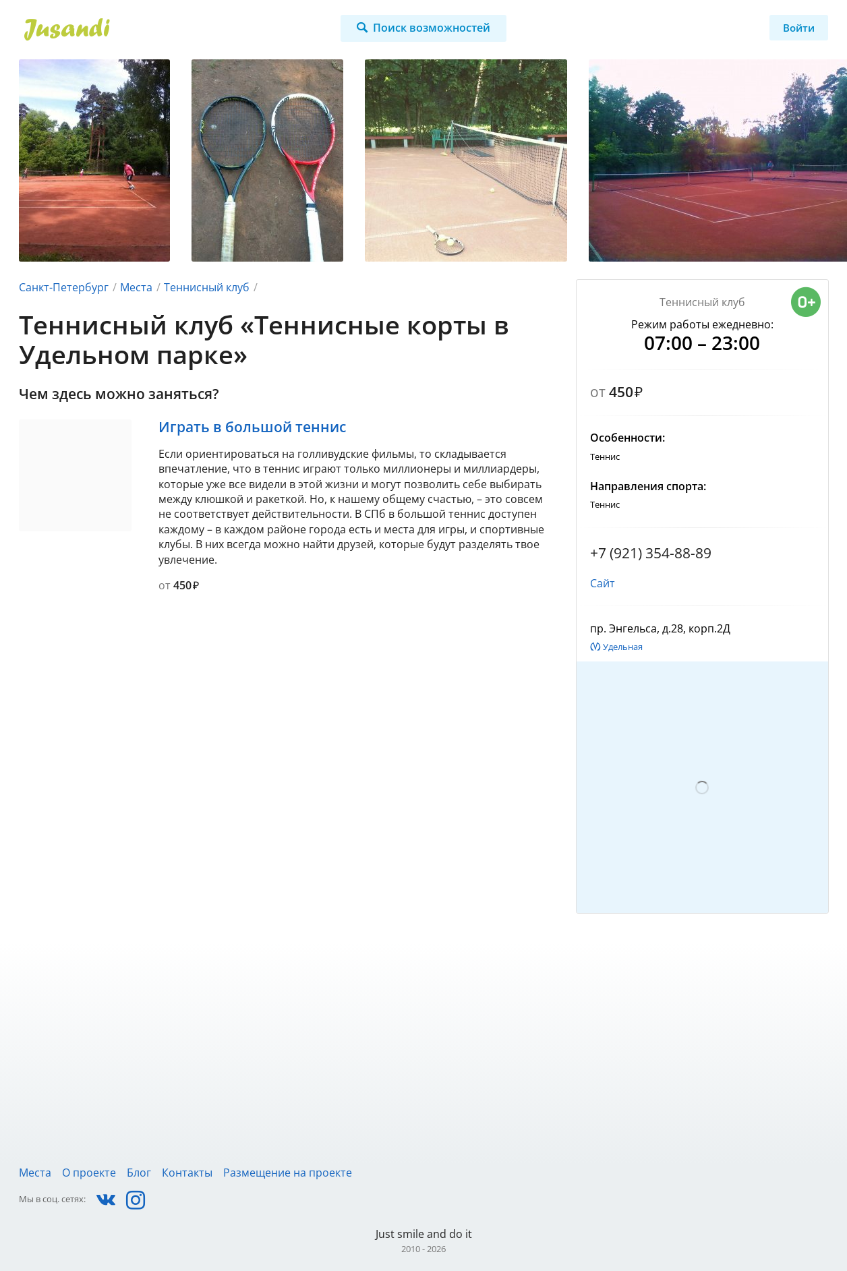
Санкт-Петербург (64, 287)
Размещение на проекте (287, 1172)
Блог (139, 1172)
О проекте (89, 1172)
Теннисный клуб (207, 287)
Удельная (623, 647)
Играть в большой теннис (252, 426)
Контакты (187, 1172)
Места (136, 287)
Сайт (602, 583)
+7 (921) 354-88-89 (650, 552)
